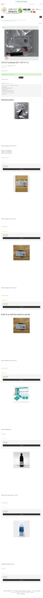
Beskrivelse (3, 83)
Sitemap (32, 592)
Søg (41, 4)
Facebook (20, 593)
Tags (11, 83)
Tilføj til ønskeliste (4, 79)
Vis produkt (21, 169)
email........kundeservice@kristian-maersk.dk (23, 591)
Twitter (23, 593)
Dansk (2, 4)
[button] (39, 23)
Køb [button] (21, 77)
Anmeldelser (8, 83)
